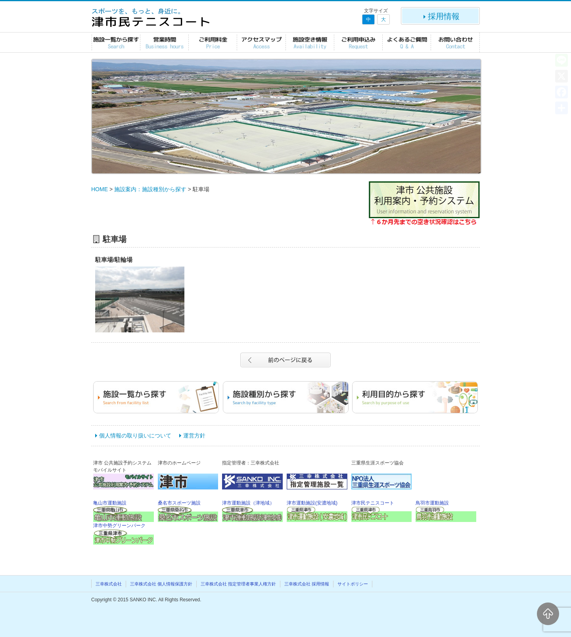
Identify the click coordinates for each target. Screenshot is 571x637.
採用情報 (441, 16)
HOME (99, 189)
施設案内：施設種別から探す (150, 189)
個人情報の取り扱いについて (135, 435)
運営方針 (194, 435)
